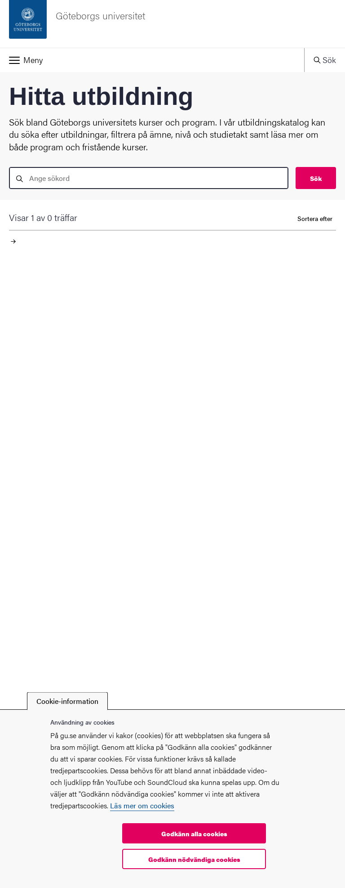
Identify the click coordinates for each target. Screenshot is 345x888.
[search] (148, 178)
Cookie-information (67, 701)
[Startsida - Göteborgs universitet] (172, 24)
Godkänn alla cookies (194, 833)
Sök (316, 178)
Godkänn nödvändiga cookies (194, 859)
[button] (152, 60)
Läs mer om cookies (142, 805)
